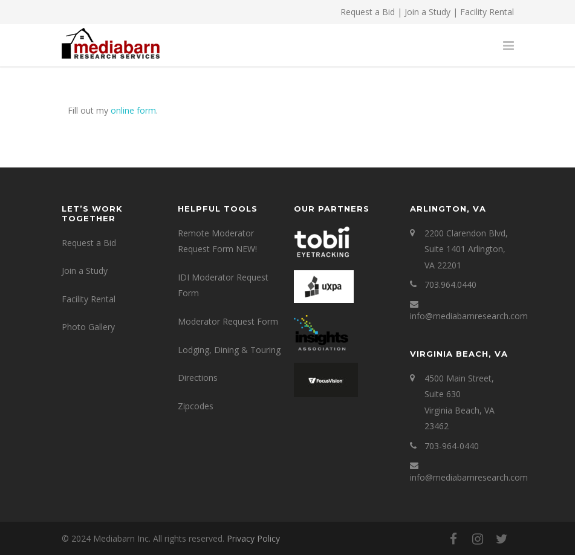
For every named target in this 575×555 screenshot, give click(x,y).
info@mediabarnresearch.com (469, 316)
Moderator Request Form (228, 321)
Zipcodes (195, 406)
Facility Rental (487, 12)
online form (133, 110)
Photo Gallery (88, 327)
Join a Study (427, 12)
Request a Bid (367, 12)
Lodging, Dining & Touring (229, 349)
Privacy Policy (253, 538)
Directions (198, 377)
